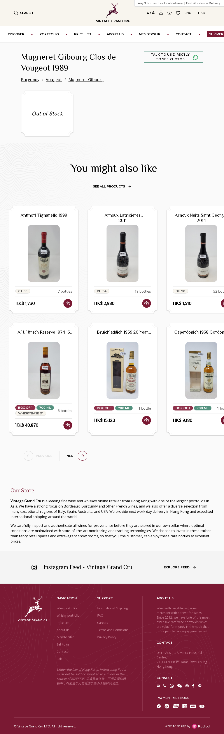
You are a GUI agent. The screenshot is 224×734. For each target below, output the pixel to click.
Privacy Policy (106, 637)
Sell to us (63, 644)
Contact (62, 651)
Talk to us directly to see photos (170, 57)
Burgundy (30, 79)
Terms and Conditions (112, 630)
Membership (65, 637)
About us (63, 630)
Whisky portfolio (68, 615)
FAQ (100, 615)
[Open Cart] (169, 12)
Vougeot (54, 79)
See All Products (112, 186)
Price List (63, 623)
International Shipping (112, 608)
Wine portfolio (67, 608)
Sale (60, 659)
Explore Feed (177, 567)
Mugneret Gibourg (86, 79)
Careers (102, 623)
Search (23, 13)
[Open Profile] (161, 13)
